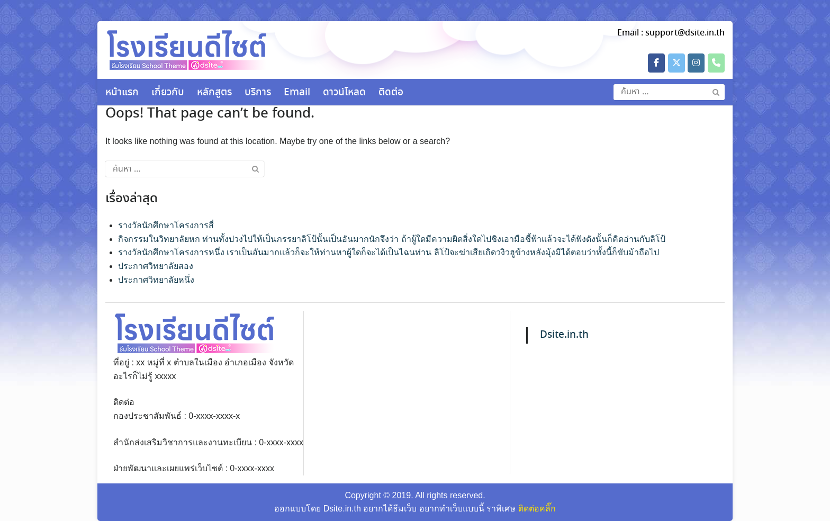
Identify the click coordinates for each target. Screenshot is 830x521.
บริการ (258, 92)
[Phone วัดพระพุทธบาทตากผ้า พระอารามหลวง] (716, 63)
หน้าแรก (122, 92)
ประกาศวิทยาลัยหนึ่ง (156, 279)
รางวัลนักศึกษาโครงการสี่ (166, 225)
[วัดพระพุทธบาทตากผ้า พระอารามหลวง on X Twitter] (676, 63)
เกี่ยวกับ (167, 92)
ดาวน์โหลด (344, 92)
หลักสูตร (214, 92)
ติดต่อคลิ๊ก (537, 508)
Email (297, 92)
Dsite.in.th (564, 335)
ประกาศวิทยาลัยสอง (155, 266)
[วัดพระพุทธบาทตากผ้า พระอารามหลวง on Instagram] (696, 63)
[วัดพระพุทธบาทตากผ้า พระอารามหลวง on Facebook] (656, 63)
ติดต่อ (390, 92)
